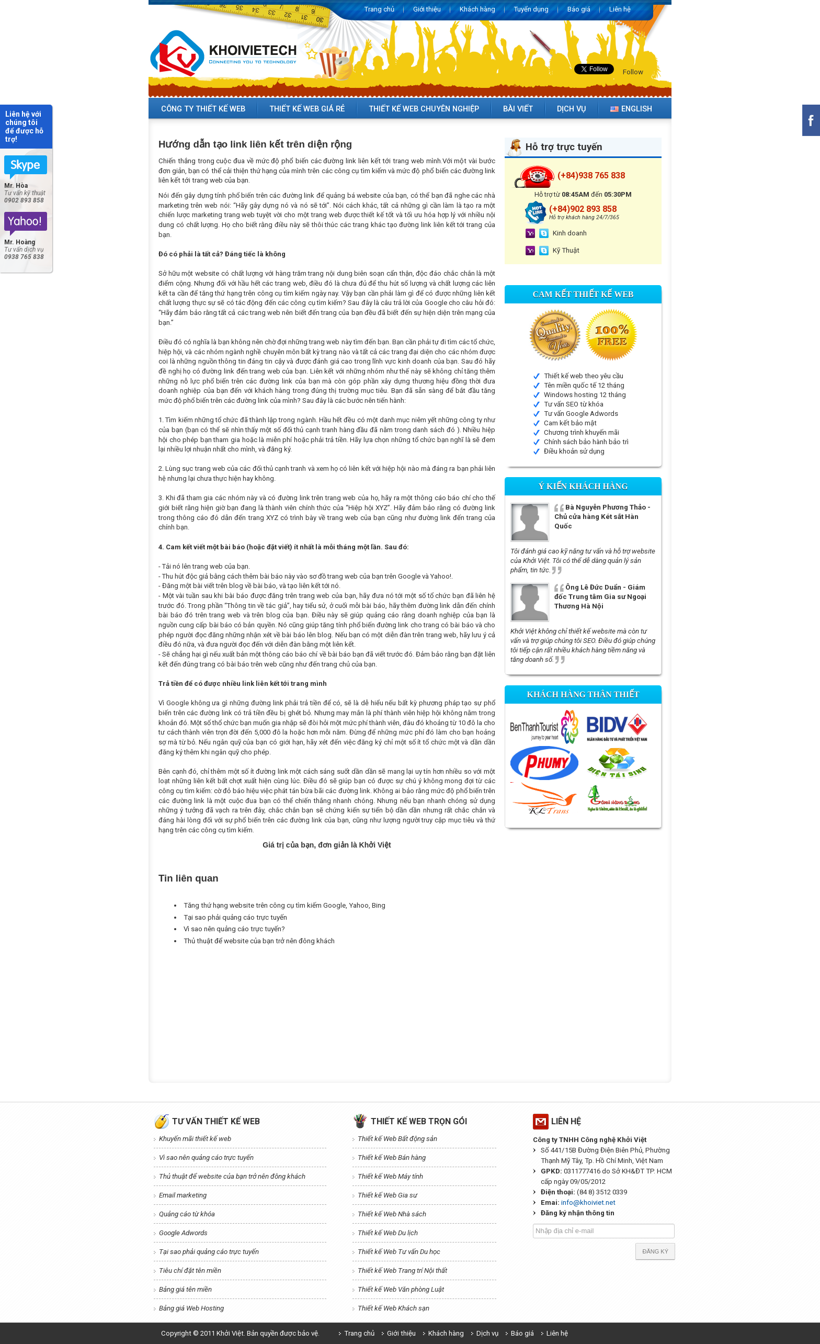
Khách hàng (477, 9)
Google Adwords (183, 1233)
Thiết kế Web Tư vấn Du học (399, 1252)
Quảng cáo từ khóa (187, 1214)
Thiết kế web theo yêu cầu (583, 376)
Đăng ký (655, 1251)
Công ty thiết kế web (203, 109)
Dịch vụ (571, 109)
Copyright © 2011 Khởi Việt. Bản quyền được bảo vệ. (240, 1333)
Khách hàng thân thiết (583, 694)
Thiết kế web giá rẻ (307, 109)
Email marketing (183, 1195)
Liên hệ (620, 9)
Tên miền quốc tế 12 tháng (584, 385)
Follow (633, 72)
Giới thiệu (427, 9)
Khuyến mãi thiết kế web (195, 1139)
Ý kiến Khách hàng (583, 486)
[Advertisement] (348, 973)
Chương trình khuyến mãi (581, 432)
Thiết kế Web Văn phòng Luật (401, 1289)
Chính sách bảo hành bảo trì (586, 442)
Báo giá (578, 9)
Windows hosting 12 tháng (585, 395)
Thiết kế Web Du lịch (388, 1233)
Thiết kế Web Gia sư (387, 1195)
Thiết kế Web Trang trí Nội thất (402, 1270)
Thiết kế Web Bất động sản (397, 1139)
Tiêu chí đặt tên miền (190, 1270)
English (631, 109)
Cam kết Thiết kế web (583, 294)
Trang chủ (379, 9)
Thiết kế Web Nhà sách (392, 1214)
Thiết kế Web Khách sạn (393, 1308)
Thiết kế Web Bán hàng (392, 1157)
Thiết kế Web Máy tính (390, 1176)
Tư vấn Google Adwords (581, 413)
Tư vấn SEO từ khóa (573, 404)
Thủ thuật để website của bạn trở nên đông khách (259, 941)
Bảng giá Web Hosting (191, 1308)
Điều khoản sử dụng (574, 451)
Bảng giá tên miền (185, 1289)
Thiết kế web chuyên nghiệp (424, 109)
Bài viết (518, 109)
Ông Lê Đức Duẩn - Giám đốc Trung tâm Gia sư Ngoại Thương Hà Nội (600, 596)
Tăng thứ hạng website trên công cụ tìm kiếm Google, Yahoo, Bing (284, 905)
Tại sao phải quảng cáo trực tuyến (235, 917)
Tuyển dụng (531, 9)
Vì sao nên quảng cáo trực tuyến (206, 1157)
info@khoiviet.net (588, 1202)
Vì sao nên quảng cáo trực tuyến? (234, 929)
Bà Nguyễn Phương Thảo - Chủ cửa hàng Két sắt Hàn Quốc (602, 516)
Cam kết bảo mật (570, 423)
